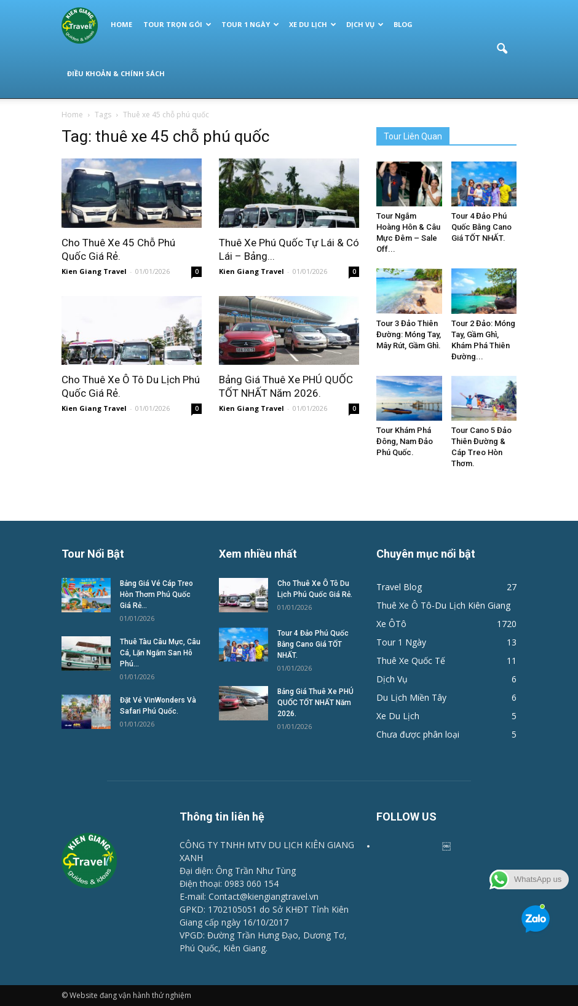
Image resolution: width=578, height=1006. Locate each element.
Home (121, 24)
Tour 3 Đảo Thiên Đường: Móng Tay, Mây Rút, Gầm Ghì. (408, 334)
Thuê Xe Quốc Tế (410, 660)
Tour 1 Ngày (250, 24)
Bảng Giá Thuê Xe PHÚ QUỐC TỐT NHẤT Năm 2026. (315, 702)
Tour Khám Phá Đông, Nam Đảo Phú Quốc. (404, 441)
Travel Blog (399, 587)
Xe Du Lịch (312, 24)
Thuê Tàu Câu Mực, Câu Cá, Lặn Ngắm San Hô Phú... (160, 653)
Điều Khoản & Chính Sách (116, 73)
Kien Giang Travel (94, 271)
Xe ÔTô (391, 624)
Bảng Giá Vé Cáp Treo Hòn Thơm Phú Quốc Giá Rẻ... (156, 594)
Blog (403, 24)
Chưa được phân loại (417, 734)
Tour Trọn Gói (177, 24)
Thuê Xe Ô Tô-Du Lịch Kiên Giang (443, 605)
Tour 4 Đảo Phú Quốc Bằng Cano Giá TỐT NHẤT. (481, 227)
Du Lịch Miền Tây (411, 697)
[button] (502, 49)
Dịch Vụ (365, 24)
